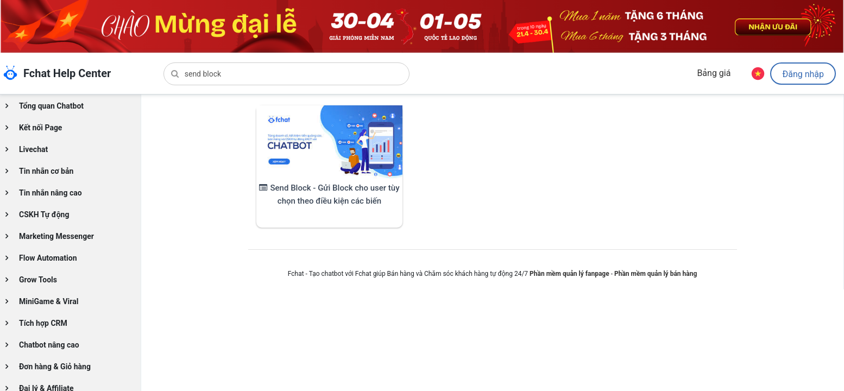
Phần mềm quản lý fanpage (569, 274)
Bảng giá (713, 73)
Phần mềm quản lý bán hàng (655, 274)
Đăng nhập (803, 74)
